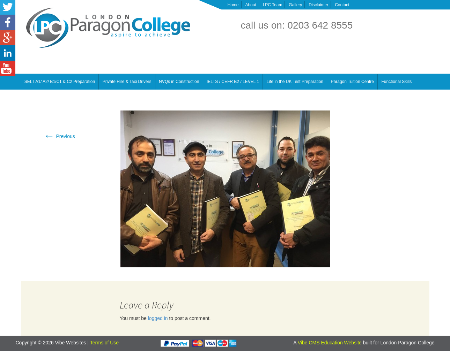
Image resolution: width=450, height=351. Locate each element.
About (250, 4)
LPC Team (272, 4)
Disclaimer (318, 4)
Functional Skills (397, 81)
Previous (59, 136)
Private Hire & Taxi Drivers (127, 81)
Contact (342, 4)
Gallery (295, 4)
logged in (158, 318)
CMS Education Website (335, 342)
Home (233, 4)
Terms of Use (104, 342)
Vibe (303, 342)
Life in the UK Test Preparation (295, 81)
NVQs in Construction (179, 81)
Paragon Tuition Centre (352, 81)
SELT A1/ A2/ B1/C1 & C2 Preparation (59, 81)
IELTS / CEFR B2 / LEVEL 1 (233, 81)
